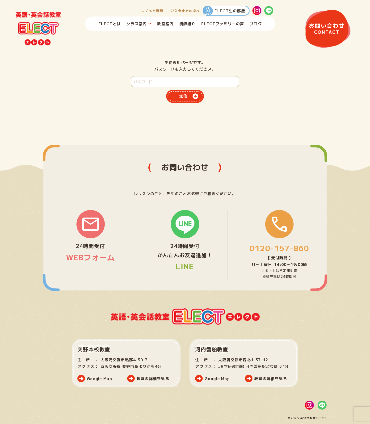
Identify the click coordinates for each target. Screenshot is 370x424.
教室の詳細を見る (153, 378)
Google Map (99, 378)
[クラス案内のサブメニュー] (149, 23)
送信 (183, 96)
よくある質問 (152, 10)
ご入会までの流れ (185, 10)
